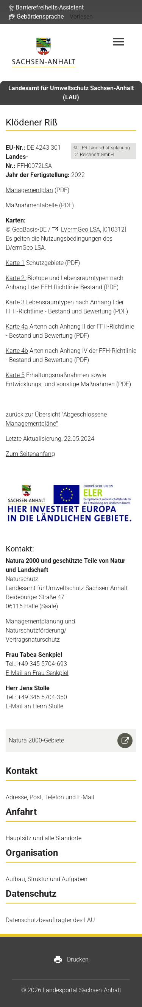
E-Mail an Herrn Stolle (34, 706)
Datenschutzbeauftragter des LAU (50, 920)
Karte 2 (16, 278)
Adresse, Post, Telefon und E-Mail (50, 797)
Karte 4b (17, 350)
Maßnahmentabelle (32, 205)
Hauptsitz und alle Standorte (43, 838)
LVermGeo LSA (80, 229)
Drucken (71, 959)
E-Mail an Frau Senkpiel (37, 673)
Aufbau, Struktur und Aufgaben (46, 879)
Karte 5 (15, 375)
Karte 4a (17, 326)
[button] (46, 7)
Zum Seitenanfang (30, 453)
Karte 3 (15, 302)
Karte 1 (15, 262)
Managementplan (29, 190)
